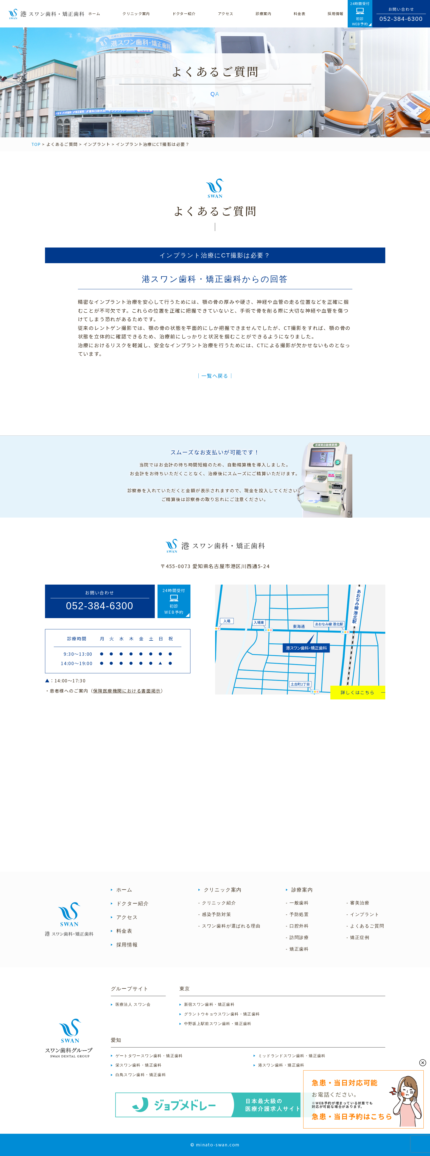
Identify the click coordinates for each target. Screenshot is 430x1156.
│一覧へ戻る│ (215, 375)
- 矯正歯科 (297, 949)
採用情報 (127, 944)
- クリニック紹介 (217, 903)
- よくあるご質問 (365, 926)
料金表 (124, 931)
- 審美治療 (358, 903)
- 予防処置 (297, 914)
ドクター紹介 (132, 903)
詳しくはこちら (358, 692)
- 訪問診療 (297, 937)
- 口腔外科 (297, 926)
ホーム (124, 890)
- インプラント (363, 914)
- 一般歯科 (297, 903)
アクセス (127, 917)
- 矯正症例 (358, 937)
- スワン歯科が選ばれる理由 (229, 926)
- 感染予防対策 (214, 914)
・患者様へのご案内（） (105, 690)
